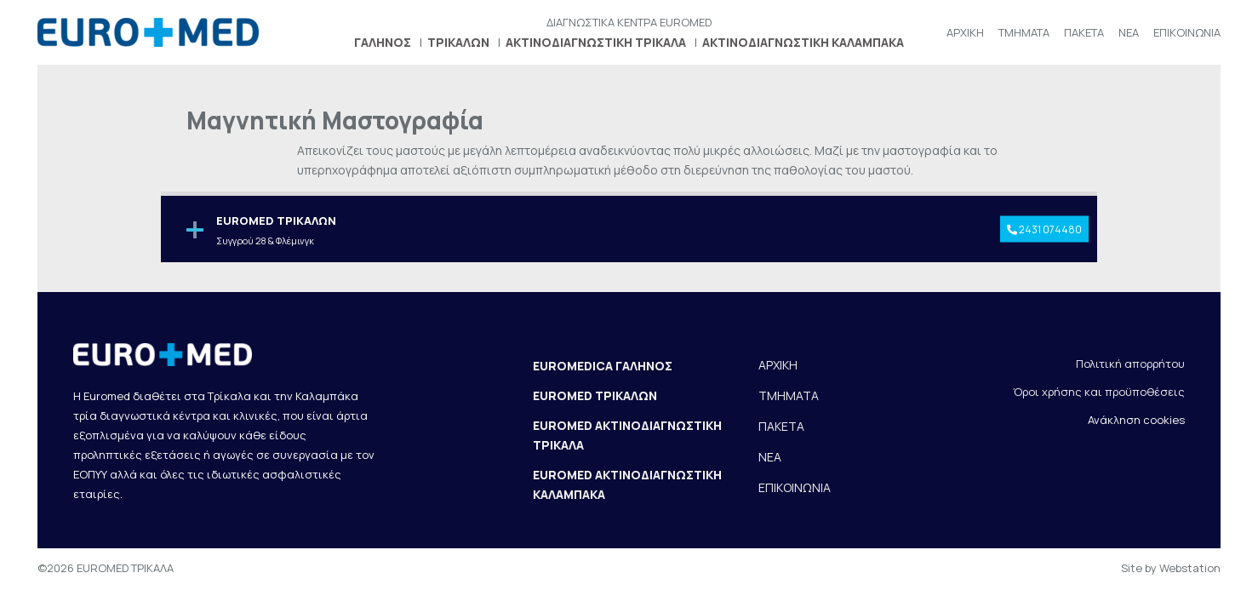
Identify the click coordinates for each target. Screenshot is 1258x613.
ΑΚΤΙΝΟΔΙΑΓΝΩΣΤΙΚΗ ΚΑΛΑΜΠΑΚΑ (803, 42)
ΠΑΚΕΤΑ (1084, 32)
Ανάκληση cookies (1136, 419)
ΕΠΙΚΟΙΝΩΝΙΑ (1187, 32)
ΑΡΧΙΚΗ (965, 32)
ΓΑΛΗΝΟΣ (382, 42)
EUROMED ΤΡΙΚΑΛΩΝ (595, 395)
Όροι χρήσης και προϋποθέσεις (1099, 391)
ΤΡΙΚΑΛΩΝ (458, 42)
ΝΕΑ (1128, 32)
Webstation (1190, 568)
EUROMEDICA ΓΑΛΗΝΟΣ (602, 366)
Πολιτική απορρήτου (1130, 363)
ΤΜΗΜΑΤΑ (1023, 32)
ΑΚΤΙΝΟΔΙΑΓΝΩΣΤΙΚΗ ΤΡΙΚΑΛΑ (596, 42)
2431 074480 (1044, 228)
